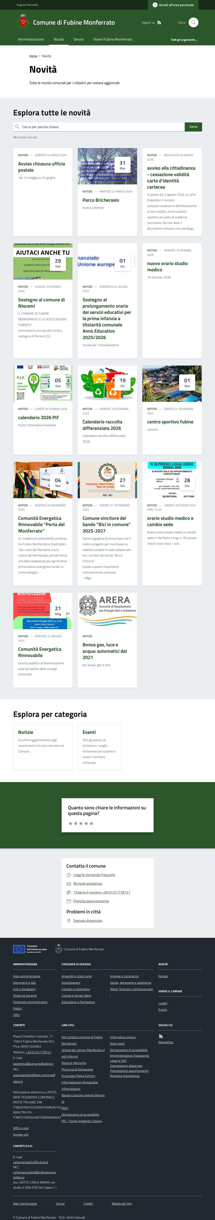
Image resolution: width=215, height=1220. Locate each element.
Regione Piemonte (27, 5)
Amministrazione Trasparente (129, 1055)
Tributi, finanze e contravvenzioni (131, 992)
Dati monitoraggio (25, 1203)
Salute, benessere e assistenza (130, 982)
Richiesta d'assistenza (124, 1075)
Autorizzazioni (71, 982)
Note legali (117, 1043)
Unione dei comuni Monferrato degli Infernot (83, 1053)
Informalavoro (71, 1088)
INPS (65, 1108)
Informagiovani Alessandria (80, 1082)
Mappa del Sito (122, 1203)
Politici (17, 1008)
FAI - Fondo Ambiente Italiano (82, 1121)
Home (33, 55)
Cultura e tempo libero (76, 995)
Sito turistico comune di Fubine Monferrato (82, 1040)
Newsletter (166, 1042)
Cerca (193, 126)
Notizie (23, 155)
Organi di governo (25, 995)
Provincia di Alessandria (77, 1069)
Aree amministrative (26, 976)
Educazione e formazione (78, 1002)
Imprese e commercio (124, 976)
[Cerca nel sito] (191, 22)
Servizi (78, 39)
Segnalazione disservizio (126, 1065)
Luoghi (162, 1003)
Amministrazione (31, 39)
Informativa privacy (123, 1037)
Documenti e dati (24, 982)
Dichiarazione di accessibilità (80, 1114)
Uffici (16, 1014)
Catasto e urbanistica (76, 989)
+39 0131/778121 (38, 1052)
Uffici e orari (21, 1128)
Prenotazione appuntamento (129, 1070)
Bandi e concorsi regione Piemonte (83, 1098)
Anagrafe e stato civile (77, 976)
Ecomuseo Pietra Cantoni (78, 1075)
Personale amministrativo (30, 1002)
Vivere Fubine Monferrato (112, 39)
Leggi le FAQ (118, 1060)
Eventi (162, 1009)
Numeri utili (20, 1134)
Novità (59, 39)
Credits (88, 1203)
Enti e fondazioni (24, 989)
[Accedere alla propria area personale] (173, 5)
